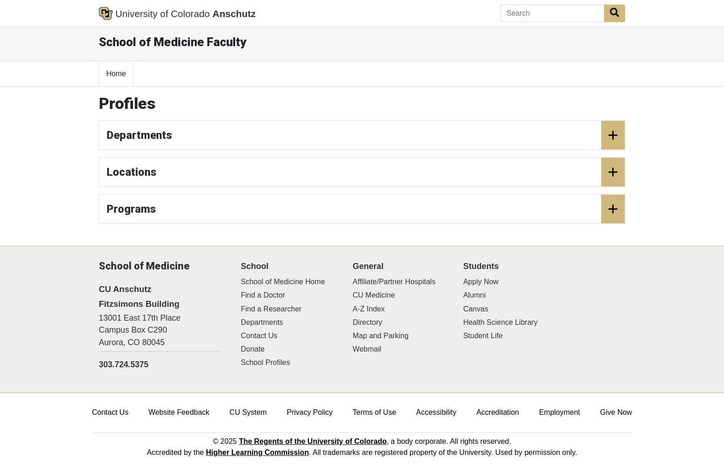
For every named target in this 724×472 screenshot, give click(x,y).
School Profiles (265, 362)
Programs (366, 209)
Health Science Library (500, 322)
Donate (253, 349)
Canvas (475, 309)
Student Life (482, 336)
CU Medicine (374, 295)
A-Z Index (369, 309)
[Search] (552, 13)
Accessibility (436, 412)
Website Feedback (178, 412)
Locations (366, 172)
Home (116, 74)
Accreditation (498, 412)
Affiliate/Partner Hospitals (394, 282)
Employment (559, 412)
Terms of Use (374, 412)
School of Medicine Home (283, 282)
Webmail (367, 349)
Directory (367, 322)
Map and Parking (381, 336)
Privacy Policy (310, 412)
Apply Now (480, 282)
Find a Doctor (263, 295)
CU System (248, 412)
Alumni (474, 295)
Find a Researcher (271, 309)
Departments (366, 135)
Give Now (616, 412)
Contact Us (259, 336)
